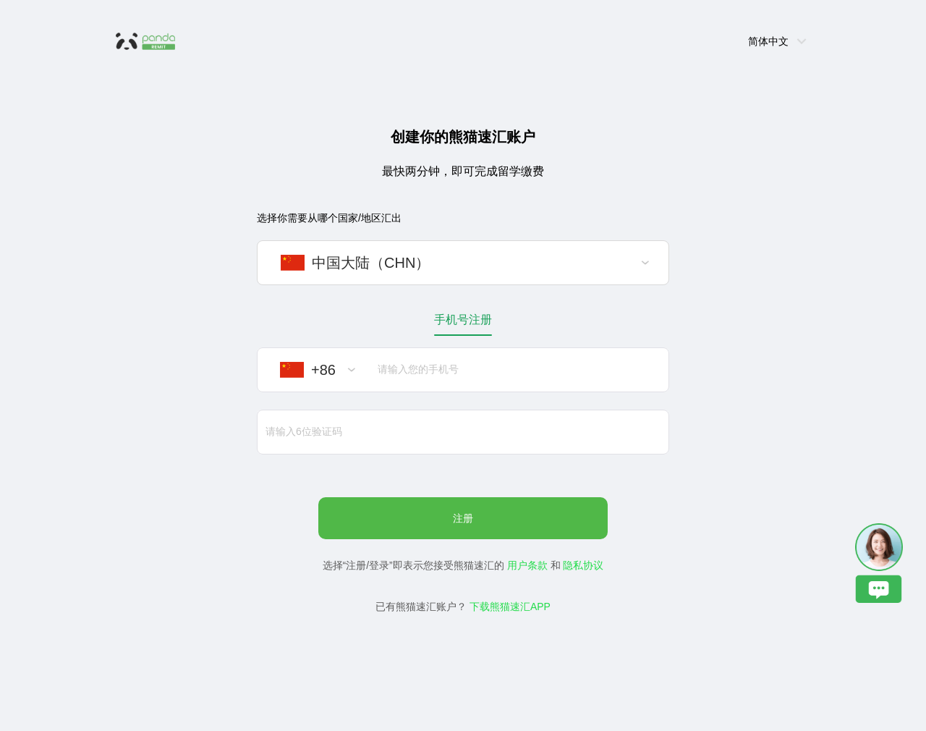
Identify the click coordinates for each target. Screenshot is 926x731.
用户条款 (527, 565)
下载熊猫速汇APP (510, 606)
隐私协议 (583, 565)
